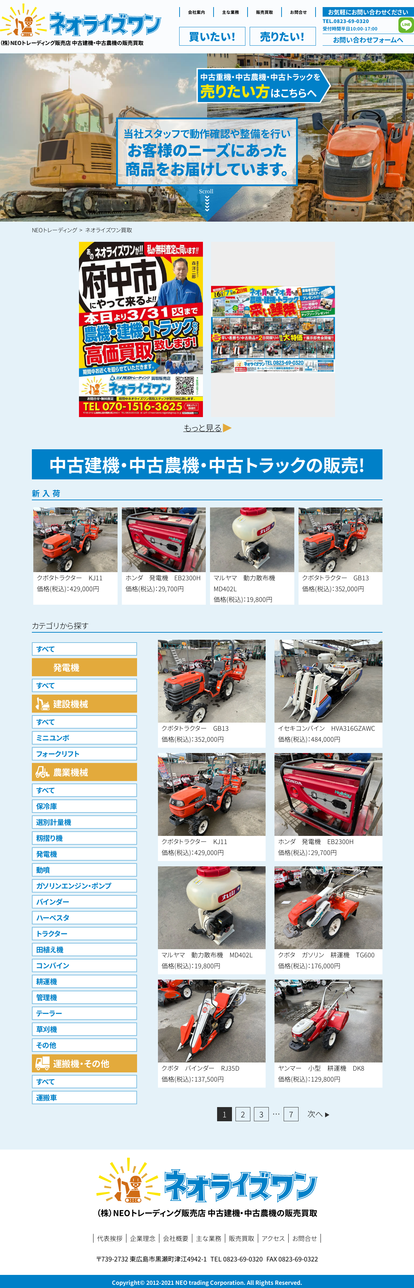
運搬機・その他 (81, 1063)
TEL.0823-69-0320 (346, 21)
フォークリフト (58, 753)
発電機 (66, 667)
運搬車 (46, 1097)
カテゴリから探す (60, 625)
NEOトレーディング (54, 230)
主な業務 (230, 12)
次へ (315, 1113)
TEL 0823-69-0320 (236, 1258)
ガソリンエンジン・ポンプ (74, 885)
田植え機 (50, 949)
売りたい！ (282, 36)
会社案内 (196, 12)
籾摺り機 (49, 838)
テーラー (49, 1013)
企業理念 (142, 1238)
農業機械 (71, 771)
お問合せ (298, 12)
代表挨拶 (110, 1238)
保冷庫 (46, 806)
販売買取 (264, 12)
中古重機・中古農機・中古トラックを (260, 86)
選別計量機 (54, 822)
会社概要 (175, 1238)
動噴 (43, 870)
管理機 (46, 997)
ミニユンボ (53, 738)
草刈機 (46, 1029)
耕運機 (46, 981)
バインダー (52, 901)
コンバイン (52, 965)
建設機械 (71, 703)
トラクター (52, 933)
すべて (45, 649)
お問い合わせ (368, 39)
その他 (46, 1045)
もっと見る (202, 427)
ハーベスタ (53, 917)
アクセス (273, 1238)
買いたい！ (212, 36)
